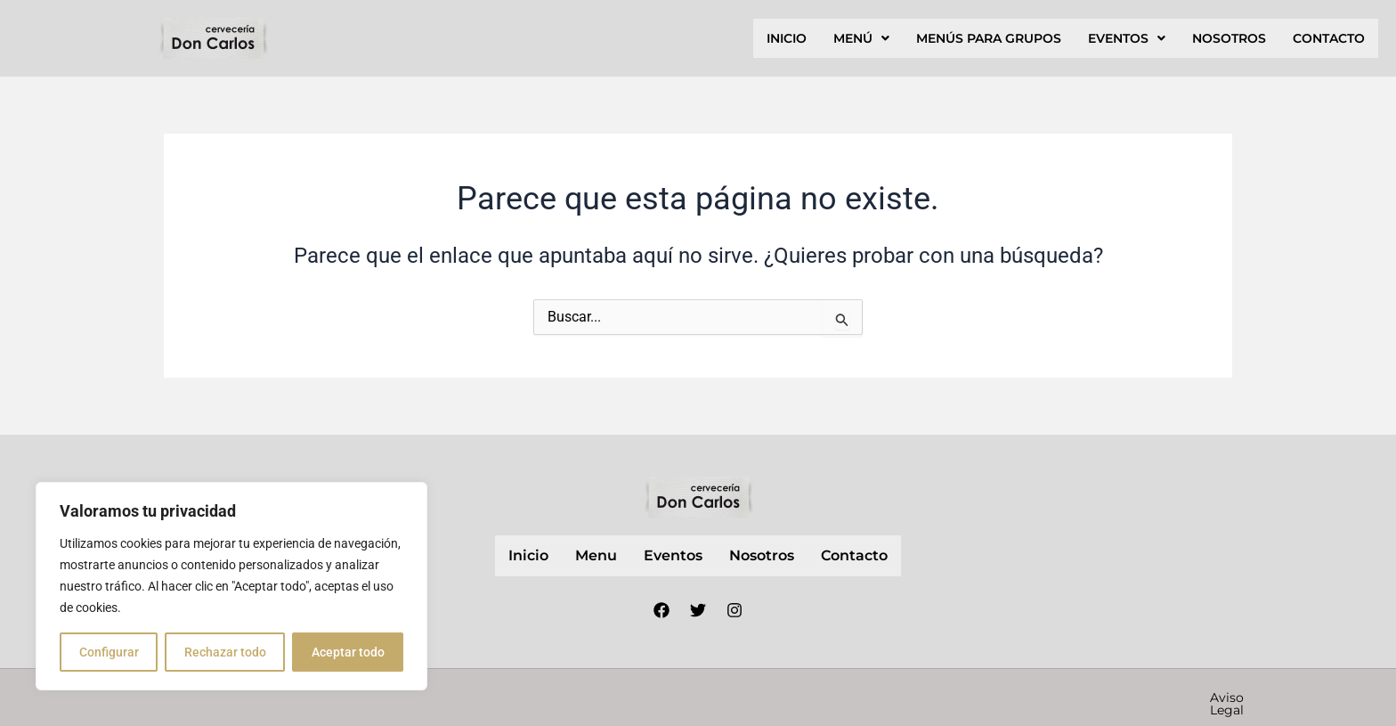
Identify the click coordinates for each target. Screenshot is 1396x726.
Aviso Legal (835, 697)
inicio (787, 38)
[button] (861, 38)
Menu (596, 555)
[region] (231, 586)
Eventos (1126, 38)
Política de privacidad (966, 697)
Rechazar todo (225, 652)
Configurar (109, 652)
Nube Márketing (621, 697)
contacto (1329, 38)
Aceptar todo (348, 652)
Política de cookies (1122, 697)
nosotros (1229, 38)
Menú (861, 38)
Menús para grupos (988, 38)
